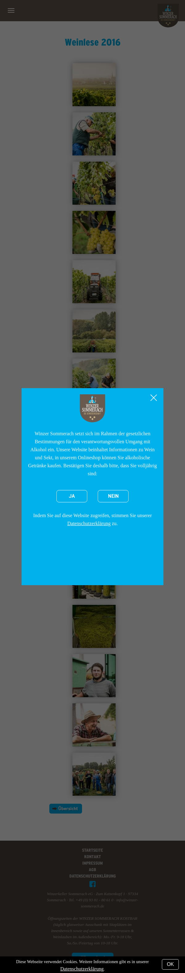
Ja (72, 496)
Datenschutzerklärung (88, 523)
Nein (113, 496)
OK (170, 964)
